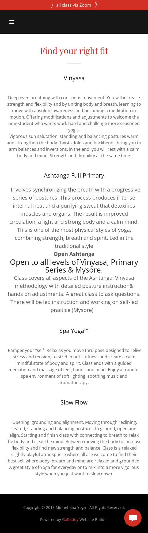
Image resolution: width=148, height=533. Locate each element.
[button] (21, 22)
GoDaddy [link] (70, 519)
